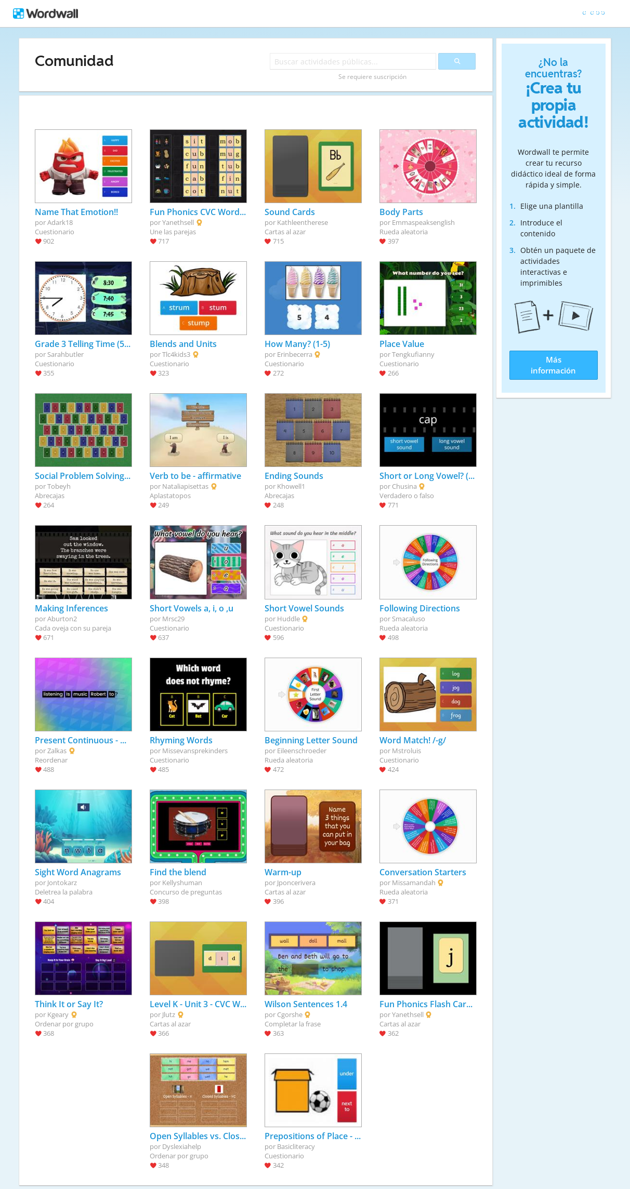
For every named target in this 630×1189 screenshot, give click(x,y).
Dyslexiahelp (181, 1146)
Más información (553, 365)
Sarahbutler (65, 354)
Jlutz (168, 1014)
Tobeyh (59, 486)
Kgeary (58, 1014)
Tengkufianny (413, 354)
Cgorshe (290, 1014)
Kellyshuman (182, 882)
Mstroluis (406, 750)
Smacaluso (408, 618)
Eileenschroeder (301, 750)
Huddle (288, 618)
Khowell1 (291, 486)
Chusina (404, 486)
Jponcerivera (296, 882)
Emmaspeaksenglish (423, 222)
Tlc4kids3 (176, 354)
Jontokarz (62, 882)
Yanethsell (178, 222)
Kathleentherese (302, 222)
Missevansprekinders (195, 750)
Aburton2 (62, 618)
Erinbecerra (294, 354)
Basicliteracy (296, 1146)
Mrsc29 (173, 618)
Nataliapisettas (185, 486)
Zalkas (57, 750)
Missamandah (414, 882)
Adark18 (60, 222)
